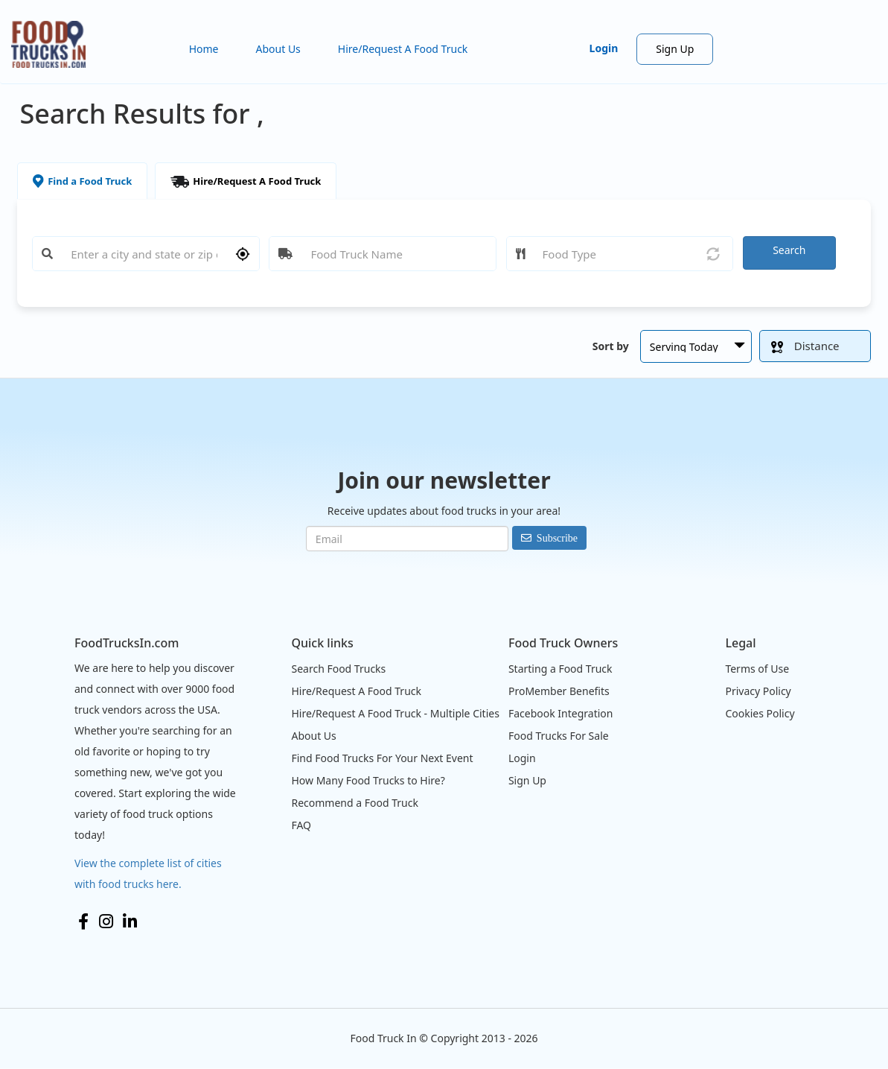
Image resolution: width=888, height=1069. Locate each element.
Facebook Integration (560, 713)
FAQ (301, 825)
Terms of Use (757, 669)
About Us (278, 49)
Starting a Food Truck (560, 669)
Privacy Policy (757, 691)
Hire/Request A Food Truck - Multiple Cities (395, 713)
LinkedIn (130, 921)
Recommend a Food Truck (354, 803)
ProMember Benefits (559, 691)
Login (604, 48)
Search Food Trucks (338, 669)
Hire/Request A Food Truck (403, 49)
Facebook (83, 921)
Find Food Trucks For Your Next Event (382, 758)
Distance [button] (805, 345)
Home (204, 49)
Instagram (106, 921)
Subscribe (557, 538)
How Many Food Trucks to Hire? (367, 780)
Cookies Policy (759, 713)
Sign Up (675, 49)
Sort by (610, 346)
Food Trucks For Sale (558, 736)
